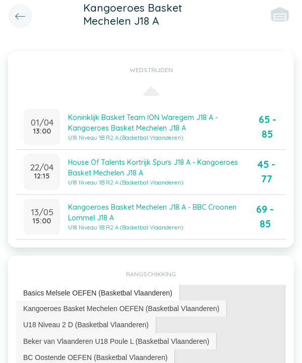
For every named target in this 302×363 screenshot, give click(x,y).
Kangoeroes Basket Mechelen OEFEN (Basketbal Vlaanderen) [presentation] (121, 309)
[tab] (98, 293)
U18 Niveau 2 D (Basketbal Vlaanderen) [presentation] (86, 325)
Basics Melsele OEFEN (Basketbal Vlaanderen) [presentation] (97, 293)
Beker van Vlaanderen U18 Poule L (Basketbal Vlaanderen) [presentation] (116, 341)
